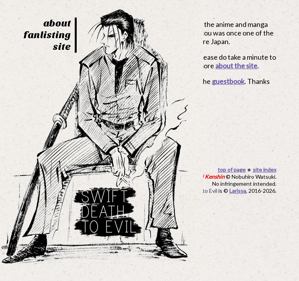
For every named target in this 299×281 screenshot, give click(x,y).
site (62, 46)
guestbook (228, 81)
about (57, 23)
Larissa (237, 190)
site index (264, 169)
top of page (232, 169)
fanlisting (47, 35)
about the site (236, 65)
